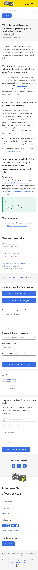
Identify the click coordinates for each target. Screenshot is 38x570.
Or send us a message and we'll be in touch (18, 310)
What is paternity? (8, 244)
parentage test (13, 144)
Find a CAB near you (19, 300)
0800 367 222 (11, 494)
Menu (29, 4)
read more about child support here (15, 183)
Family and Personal (8, 277)
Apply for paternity (9, 379)
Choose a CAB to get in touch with (15, 333)
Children (22, 277)
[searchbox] (19, 10)
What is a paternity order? (11, 254)
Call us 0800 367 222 (19, 293)
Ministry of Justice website (17, 226)
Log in (8, 543)
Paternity (31, 277)
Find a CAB (7, 508)
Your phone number (13, 353)
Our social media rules (10, 530)
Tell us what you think (16, 449)
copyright (26, 560)
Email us (6, 513)
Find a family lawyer (9, 386)
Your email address (9, 343)
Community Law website (11, 151)
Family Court (22, 86)
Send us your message (19, 364)
